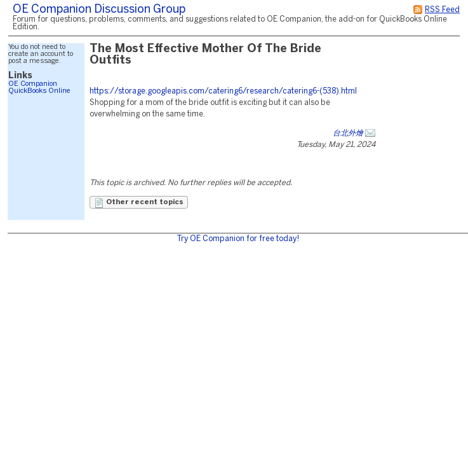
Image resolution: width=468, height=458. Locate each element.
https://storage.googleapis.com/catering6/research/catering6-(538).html (223, 91)
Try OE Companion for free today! (238, 238)
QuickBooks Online (39, 91)
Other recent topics (139, 203)
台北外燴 (348, 133)
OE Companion (32, 84)
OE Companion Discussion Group (99, 9)
